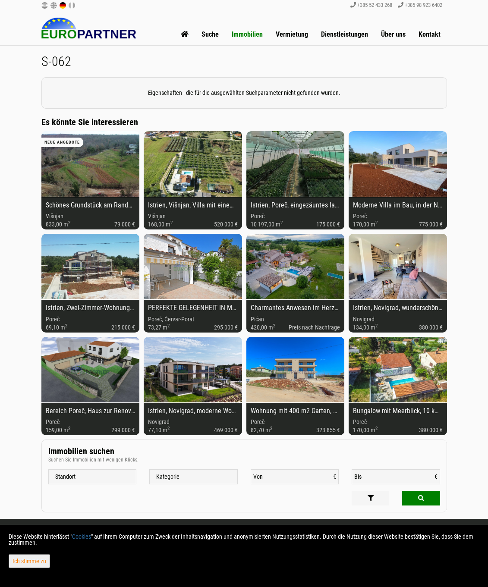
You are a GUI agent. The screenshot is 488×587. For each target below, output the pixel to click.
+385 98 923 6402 (420, 5)
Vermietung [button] (292, 34)
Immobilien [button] (247, 34)
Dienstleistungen (344, 34)
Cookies (81, 536)
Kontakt (430, 34)
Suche (210, 34)
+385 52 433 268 (371, 5)
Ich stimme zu (29, 561)
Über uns (393, 34)
